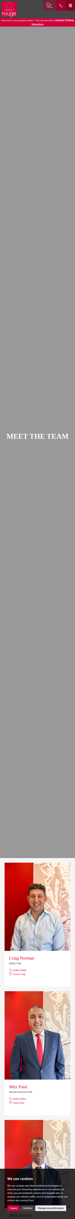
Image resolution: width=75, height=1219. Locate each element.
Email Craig (19, 974)
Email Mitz (18, 1103)
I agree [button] (13, 1208)
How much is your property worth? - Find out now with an (37, 22)
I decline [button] (27, 1208)
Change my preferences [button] (51, 1208)
